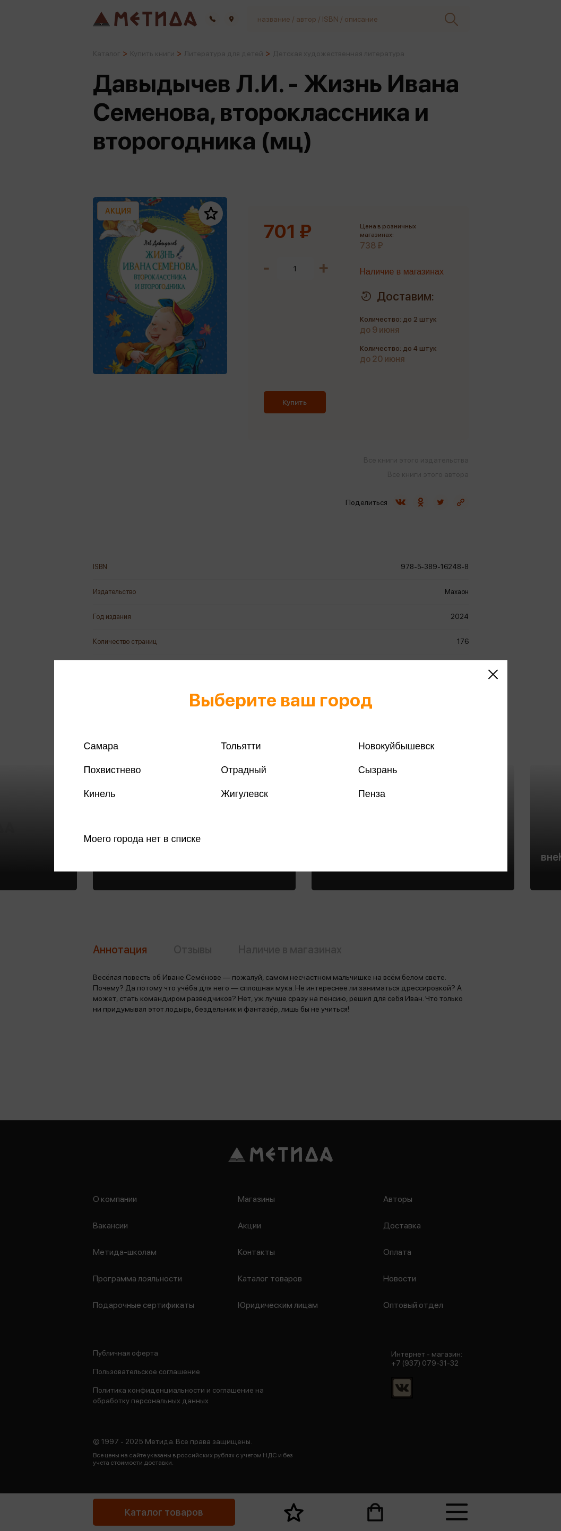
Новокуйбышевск (396, 745)
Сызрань (378, 769)
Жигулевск (244, 793)
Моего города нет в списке (142, 838)
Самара (101, 745)
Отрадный (243, 769)
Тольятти (241, 745)
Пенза (371, 793)
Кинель (100, 793)
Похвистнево (112, 769)
